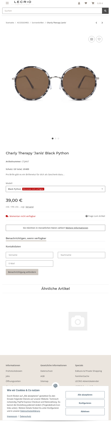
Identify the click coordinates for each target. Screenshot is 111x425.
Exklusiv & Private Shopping (88, 371)
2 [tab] (55, 138)
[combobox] (55, 189)
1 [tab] (52, 138)
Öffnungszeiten (13, 381)
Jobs (8, 376)
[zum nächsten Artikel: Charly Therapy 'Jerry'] (102, 23)
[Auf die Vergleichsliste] (91, 39)
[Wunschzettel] (85, 3)
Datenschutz (46, 371)
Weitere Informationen (77, 227)
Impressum (12, 416)
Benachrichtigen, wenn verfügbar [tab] (26, 238)
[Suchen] (52, 11)
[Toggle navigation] (7, 2)
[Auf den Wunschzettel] (99, 39)
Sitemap (44, 381)
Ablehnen (85, 411)
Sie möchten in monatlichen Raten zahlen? (55, 227)
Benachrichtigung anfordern (22, 272)
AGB (42, 376)
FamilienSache (82, 376)
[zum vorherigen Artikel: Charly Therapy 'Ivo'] (96, 23)
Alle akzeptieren (85, 395)
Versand (30, 206)
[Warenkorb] (97, 3)
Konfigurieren (85, 403)
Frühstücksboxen (14, 371)
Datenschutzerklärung (42, 411)
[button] (79, 3)
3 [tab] (58, 138)
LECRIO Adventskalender (87, 381)
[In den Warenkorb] (8, 32)
